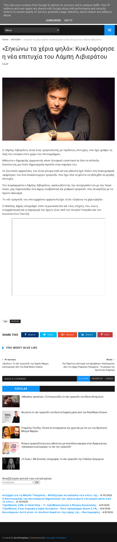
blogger (83, 379)
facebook (97, 379)
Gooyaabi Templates (55, 537)
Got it (68, 20)
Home (5, 39)
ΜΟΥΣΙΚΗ (15, 39)
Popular (21, 388)
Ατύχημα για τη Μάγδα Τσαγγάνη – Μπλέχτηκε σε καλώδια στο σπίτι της (50, 495)
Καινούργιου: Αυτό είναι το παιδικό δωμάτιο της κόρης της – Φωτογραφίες (51, 512)
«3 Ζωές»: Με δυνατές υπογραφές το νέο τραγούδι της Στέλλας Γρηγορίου (62, 459)
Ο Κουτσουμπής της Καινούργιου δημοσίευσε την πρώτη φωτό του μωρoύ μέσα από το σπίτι (56, 500)
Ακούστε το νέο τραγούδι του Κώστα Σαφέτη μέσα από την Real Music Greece (64, 412)
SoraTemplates (21, 537)
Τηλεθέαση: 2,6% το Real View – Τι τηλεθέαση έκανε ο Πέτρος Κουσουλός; (49, 505)
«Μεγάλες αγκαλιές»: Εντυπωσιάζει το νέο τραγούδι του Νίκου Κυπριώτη (62, 396)
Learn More (53, 20)
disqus (109, 379)
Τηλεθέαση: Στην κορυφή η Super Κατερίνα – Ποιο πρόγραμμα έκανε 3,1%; (49, 508)
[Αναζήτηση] (17, 482)
